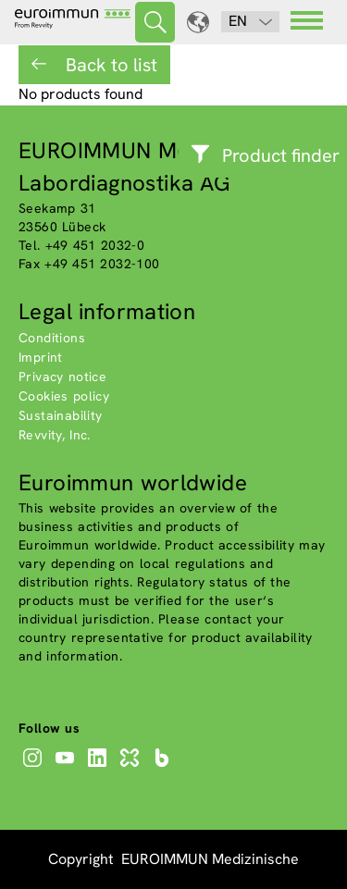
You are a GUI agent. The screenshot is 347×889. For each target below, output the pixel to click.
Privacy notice (62, 376)
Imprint (41, 357)
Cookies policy (64, 396)
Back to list (109, 65)
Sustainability (61, 415)
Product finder (281, 155)
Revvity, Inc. (55, 434)
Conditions (52, 337)
